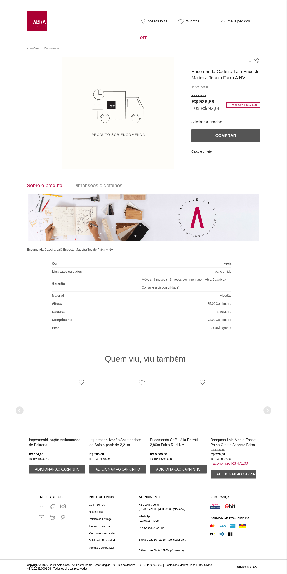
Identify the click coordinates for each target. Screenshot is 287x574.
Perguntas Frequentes (102, 533)
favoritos (192, 21)
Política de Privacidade (102, 540)
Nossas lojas (96, 511)
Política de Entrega (100, 519)
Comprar (225, 136)
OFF (143, 38)
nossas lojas (157, 21)
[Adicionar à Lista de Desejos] (81, 382)
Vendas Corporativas (101, 547)
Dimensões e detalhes (98, 185)
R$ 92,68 (210, 108)
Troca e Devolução (100, 526)
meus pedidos (239, 21)
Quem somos (97, 504)
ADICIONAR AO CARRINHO (57, 469)
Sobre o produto (44, 185)
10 (195, 108)
